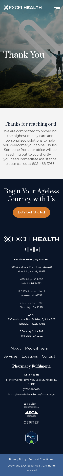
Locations (30, 356)
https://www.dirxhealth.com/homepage (31, 394)
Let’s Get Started (31, 212)
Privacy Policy (18, 459)
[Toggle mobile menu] (57, 7)
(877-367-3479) (31, 389)
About (16, 348)
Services (10, 356)
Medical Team (36, 348)
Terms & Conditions (41, 459)
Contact (48, 356)
